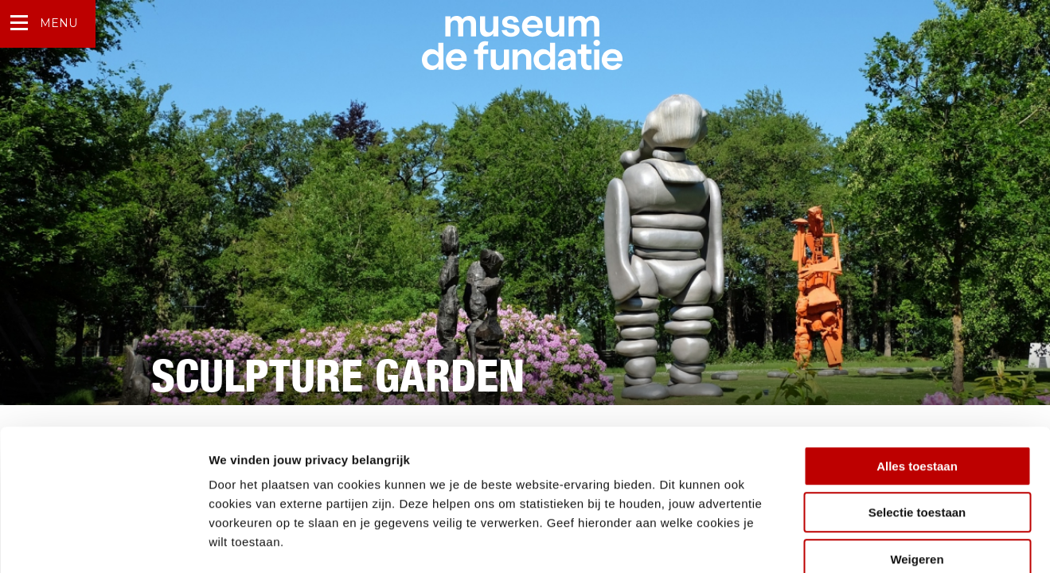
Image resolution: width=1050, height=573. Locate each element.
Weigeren (916, 471)
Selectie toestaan (917, 425)
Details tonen (860, 541)
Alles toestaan (917, 378)
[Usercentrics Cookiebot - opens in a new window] (103, 542)
